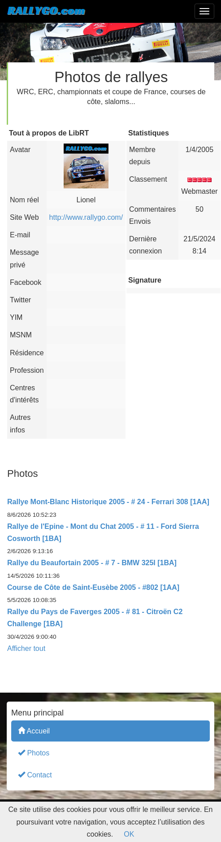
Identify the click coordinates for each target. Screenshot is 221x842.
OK (129, 834)
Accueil (34, 730)
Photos (33, 752)
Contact (35, 774)
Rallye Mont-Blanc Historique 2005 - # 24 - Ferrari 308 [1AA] (108, 502)
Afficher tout (26, 648)
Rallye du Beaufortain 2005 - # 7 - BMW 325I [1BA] (92, 563)
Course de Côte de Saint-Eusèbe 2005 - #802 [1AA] (93, 587)
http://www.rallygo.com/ (86, 217)
